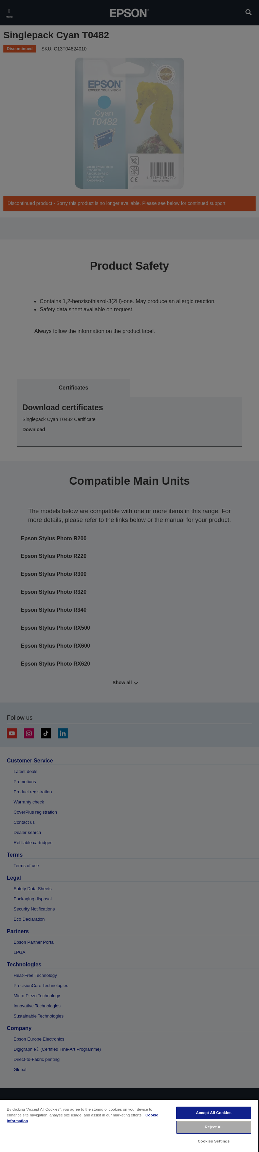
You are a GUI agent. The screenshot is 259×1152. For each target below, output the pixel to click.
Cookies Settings (214, 1141)
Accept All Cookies (214, 1113)
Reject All (214, 1127)
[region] (129, 1125)
